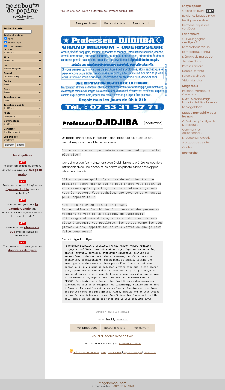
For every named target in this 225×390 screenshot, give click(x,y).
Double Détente (193, 71)
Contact (188, 147)
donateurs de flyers (22, 250)
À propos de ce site (195, 142)
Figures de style (132, 352)
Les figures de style (195, 20)
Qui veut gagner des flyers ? (193, 40)
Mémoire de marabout (197, 57)
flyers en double (17, 189)
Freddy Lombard (117, 319)
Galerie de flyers (198, 11)
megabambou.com (112, 383)
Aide (103, 352)
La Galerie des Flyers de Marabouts (84, 11)
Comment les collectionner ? (192, 131)
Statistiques (115, 352)
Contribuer (150, 352)
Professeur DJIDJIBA (130, 343)
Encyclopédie (192, 6)
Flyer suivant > (142, 23)
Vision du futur (192, 80)
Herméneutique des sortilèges (195, 27)
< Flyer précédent (85, 23)
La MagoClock (192, 107)
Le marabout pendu (196, 52)
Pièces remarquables (84, 352)
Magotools (190, 86)
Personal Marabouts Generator (196, 92)
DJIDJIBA (117, 122)
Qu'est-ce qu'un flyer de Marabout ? (198, 123)
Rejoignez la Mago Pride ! (199, 16)
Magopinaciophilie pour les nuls (199, 115)
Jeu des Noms (192, 61)
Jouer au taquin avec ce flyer (112, 336)
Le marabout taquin (196, 47)
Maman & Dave (123, 386)
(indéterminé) (153, 123)
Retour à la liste (114, 23)
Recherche (190, 153)
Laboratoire (191, 34)
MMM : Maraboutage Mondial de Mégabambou (200, 100)
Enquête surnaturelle (196, 138)
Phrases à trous (192, 66)
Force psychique (193, 76)
